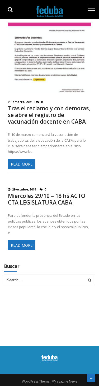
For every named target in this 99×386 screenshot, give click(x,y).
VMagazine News (64, 381)
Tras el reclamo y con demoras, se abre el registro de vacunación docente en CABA (49, 115)
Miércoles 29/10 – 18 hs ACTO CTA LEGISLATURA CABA (46, 199)
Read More (21, 164)
